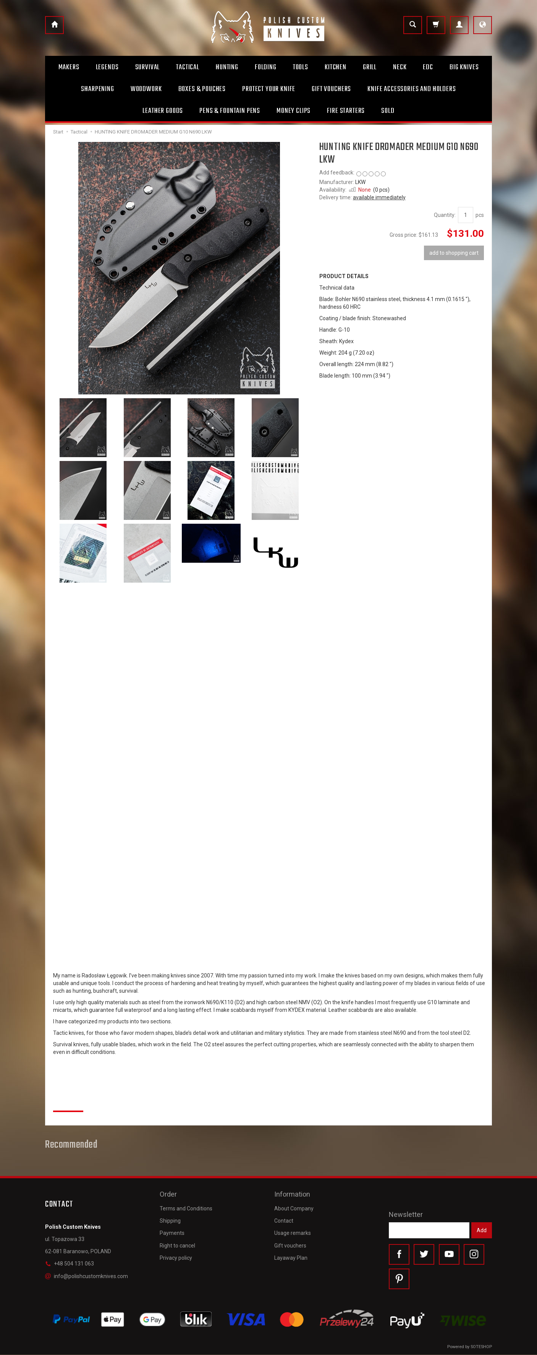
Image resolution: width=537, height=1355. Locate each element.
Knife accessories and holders (411, 89)
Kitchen (335, 67)
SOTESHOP (481, 1347)
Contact (283, 1220)
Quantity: (445, 215)
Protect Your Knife (268, 89)
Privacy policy (176, 1257)
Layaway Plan (290, 1257)
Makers (68, 67)
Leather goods (162, 111)
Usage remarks (292, 1232)
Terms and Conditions (186, 1207)
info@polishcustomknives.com (86, 1276)
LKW (360, 182)
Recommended (71, 1145)
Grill (370, 67)
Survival (147, 67)
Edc (428, 67)
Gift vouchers (290, 1244)
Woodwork (146, 89)
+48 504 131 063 (69, 1264)
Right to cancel (177, 1244)
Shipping (170, 1220)
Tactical (187, 67)
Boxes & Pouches (202, 89)
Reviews (68, 1102)
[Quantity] (465, 215)
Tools (300, 67)
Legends (107, 67)
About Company (294, 1207)
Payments (172, 1232)
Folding (266, 67)
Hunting (227, 67)
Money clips (294, 111)
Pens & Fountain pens (229, 111)
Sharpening (97, 89)
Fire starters (346, 111)
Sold (387, 111)
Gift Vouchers (331, 89)
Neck (399, 67)
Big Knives (464, 67)
